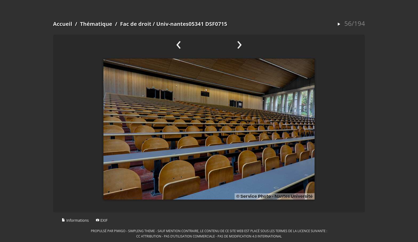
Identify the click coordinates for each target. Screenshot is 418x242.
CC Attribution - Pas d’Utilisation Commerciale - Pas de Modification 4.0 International (209, 236)
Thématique (96, 23)
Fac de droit (135, 23)
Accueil (62, 23)
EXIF (102, 220)
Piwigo (120, 231)
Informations (75, 220)
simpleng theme (141, 231)
